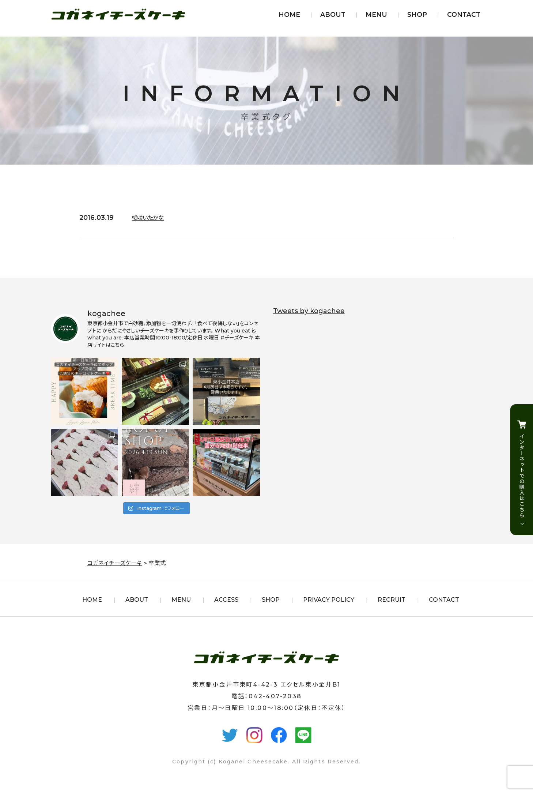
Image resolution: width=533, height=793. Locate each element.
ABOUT (332, 14)
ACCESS (226, 599)
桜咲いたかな (151, 218)
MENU (376, 14)
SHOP (417, 14)
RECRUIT (391, 599)
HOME (289, 14)
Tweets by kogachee (309, 311)
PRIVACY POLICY (328, 599)
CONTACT (463, 14)
